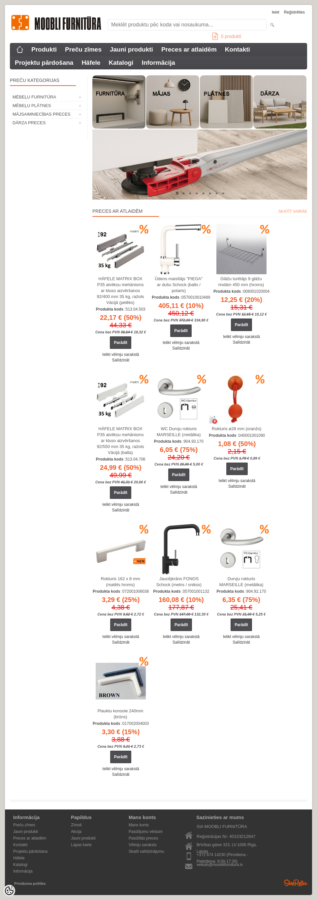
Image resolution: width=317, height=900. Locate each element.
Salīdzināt (120, 360)
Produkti (44, 49)
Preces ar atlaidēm (189, 49)
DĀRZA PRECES (29, 122)
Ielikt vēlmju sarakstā (120, 354)
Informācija (158, 62)
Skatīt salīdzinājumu (146, 851)
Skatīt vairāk (292, 211)
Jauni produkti (131, 49)
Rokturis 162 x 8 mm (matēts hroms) (120, 581)
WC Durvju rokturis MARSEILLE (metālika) (179, 431)
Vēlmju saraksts (143, 845)
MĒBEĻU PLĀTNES (32, 105)
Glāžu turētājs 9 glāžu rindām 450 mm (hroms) (241, 281)
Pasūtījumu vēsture (146, 831)
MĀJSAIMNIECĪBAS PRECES (42, 114)
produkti (226, 36)
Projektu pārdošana (44, 62)
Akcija (76, 831)
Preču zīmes (83, 49)
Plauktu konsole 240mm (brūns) (120, 713)
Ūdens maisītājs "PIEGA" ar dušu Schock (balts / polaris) (179, 284)
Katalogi (121, 62)
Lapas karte (81, 845)
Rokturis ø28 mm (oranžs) (236, 428)
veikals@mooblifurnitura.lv (220, 864)
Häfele (90, 62)
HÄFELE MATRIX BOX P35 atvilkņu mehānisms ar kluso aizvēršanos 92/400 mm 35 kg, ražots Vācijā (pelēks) (120, 290)
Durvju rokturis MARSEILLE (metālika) (241, 581)
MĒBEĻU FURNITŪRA (34, 96)
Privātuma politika (30, 883)
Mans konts (139, 825)
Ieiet (275, 12)
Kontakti (237, 49)
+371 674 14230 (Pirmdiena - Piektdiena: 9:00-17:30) (222, 855)
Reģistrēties (294, 12)
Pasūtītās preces (143, 838)
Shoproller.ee (295, 883)
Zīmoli (76, 825)
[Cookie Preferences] (9, 891)
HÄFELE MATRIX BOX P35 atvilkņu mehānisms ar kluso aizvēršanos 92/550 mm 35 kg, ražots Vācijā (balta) (120, 440)
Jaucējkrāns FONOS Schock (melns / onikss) (179, 581)
